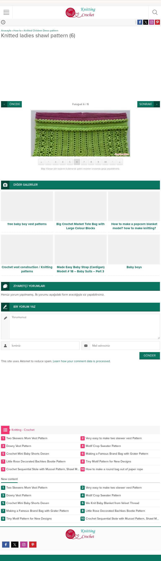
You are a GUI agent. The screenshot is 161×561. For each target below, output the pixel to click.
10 (105, 162)
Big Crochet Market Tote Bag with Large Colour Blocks (80, 226)
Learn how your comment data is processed (81, 361)
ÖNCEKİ (14, 104)
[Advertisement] (80, 69)
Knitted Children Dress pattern (41, 30)
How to (17, 30)
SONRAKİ (145, 104)
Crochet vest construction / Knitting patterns (27, 269)
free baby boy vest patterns (27, 224)
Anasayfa (6, 30)
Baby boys (134, 267)
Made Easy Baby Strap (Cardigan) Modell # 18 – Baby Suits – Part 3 (80, 269)
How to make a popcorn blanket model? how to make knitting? (134, 226)
